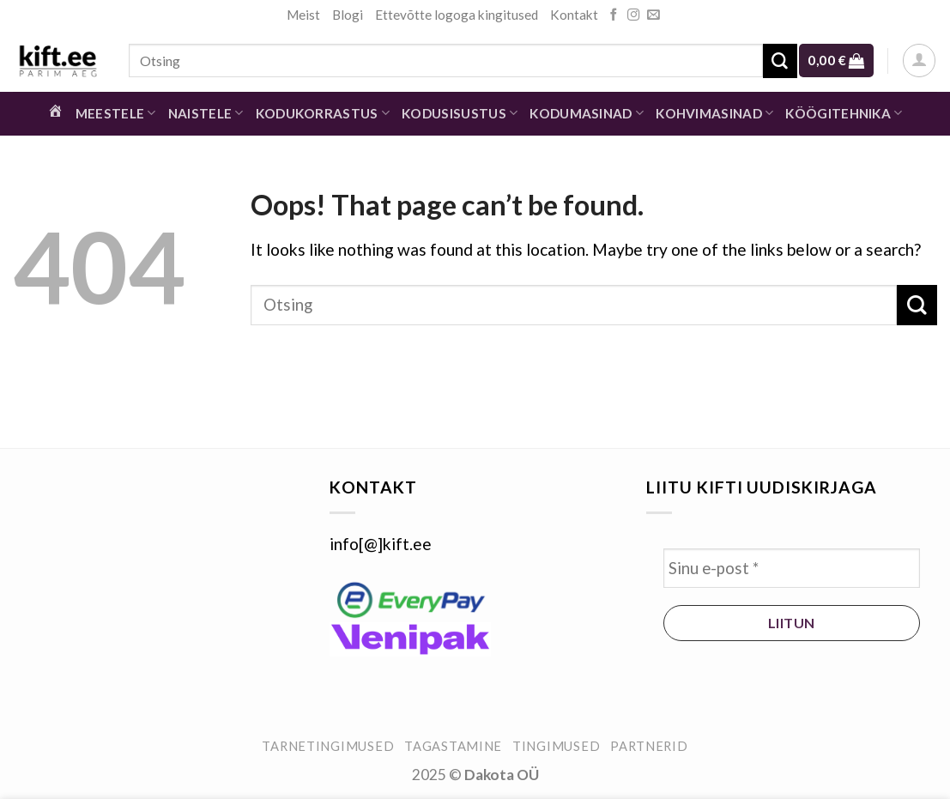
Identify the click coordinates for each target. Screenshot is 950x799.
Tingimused (556, 746)
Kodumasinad (586, 113)
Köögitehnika (843, 113)
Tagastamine (453, 746)
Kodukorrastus (323, 113)
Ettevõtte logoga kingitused (456, 14)
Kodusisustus (459, 113)
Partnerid (649, 746)
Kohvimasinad (714, 113)
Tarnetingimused (328, 746)
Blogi (347, 14)
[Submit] (780, 61)
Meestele (116, 113)
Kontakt (574, 14)
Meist (303, 14)
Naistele (206, 113)
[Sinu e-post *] (791, 568)
